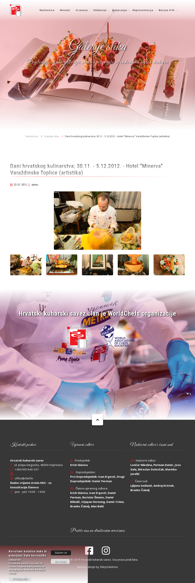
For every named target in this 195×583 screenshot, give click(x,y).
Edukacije (100, 10)
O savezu (82, 10)
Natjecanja (119, 10)
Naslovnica (47, 10)
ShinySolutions (109, 567)
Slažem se (61, 555)
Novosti (65, 10)
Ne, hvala (60, 563)
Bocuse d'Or (167, 10)
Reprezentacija (143, 10)
